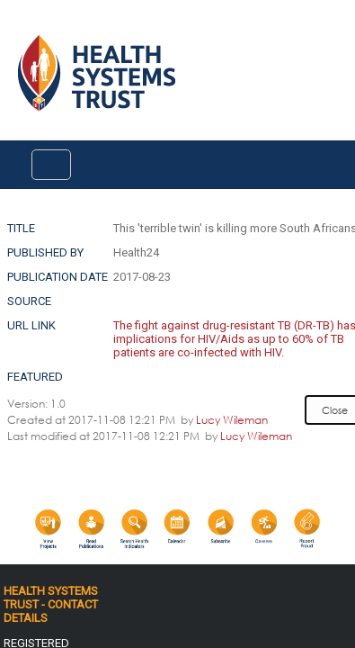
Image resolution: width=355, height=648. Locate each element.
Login (15, 28)
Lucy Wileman (232, 419)
